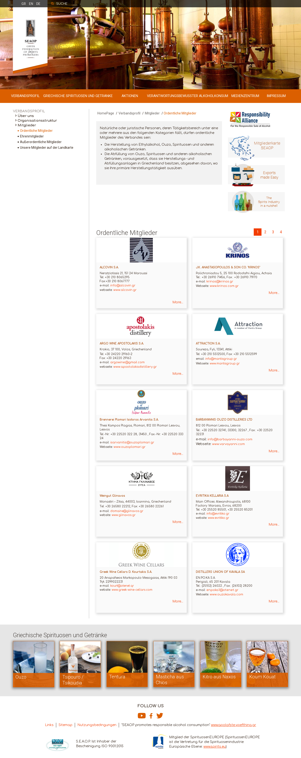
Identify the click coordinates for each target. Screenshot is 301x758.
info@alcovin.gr (122, 285)
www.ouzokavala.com (226, 594)
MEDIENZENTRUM (245, 96)
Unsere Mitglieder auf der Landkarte (46, 147)
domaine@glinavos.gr (126, 511)
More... (177, 302)
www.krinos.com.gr (224, 286)
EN (31, 4)
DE (38, 4)
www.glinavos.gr (123, 515)
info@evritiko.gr (217, 513)
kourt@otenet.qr (122, 585)
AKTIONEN (130, 96)
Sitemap (65, 725)
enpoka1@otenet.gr (222, 590)
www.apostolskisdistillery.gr (135, 366)
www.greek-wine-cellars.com (131, 589)
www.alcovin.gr (125, 290)
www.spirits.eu (214, 746)
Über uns (26, 116)
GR (23, 4)
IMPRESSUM (276, 96)
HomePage (105, 113)
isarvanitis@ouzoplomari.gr (132, 442)
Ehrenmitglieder (32, 136)
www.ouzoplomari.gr (130, 447)
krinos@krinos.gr (219, 281)
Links (49, 725)
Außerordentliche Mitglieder (41, 142)
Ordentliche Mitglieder (36, 131)
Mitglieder (27, 125)
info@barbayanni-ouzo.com (230, 439)
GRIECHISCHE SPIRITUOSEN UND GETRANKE (78, 96)
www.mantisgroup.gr (225, 363)
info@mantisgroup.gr (221, 358)
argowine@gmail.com (127, 362)
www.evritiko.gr (218, 518)
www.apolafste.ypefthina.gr (233, 725)
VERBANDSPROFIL (25, 96)
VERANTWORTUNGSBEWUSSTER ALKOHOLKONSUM (187, 96)
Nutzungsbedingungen (96, 725)
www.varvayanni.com (228, 444)
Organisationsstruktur (37, 120)
